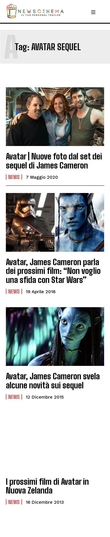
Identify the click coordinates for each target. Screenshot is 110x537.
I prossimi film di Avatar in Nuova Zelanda (47, 486)
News (14, 177)
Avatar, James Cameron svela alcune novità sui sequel (53, 380)
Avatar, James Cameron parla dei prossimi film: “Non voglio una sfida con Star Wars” (53, 271)
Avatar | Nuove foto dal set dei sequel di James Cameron (54, 160)
